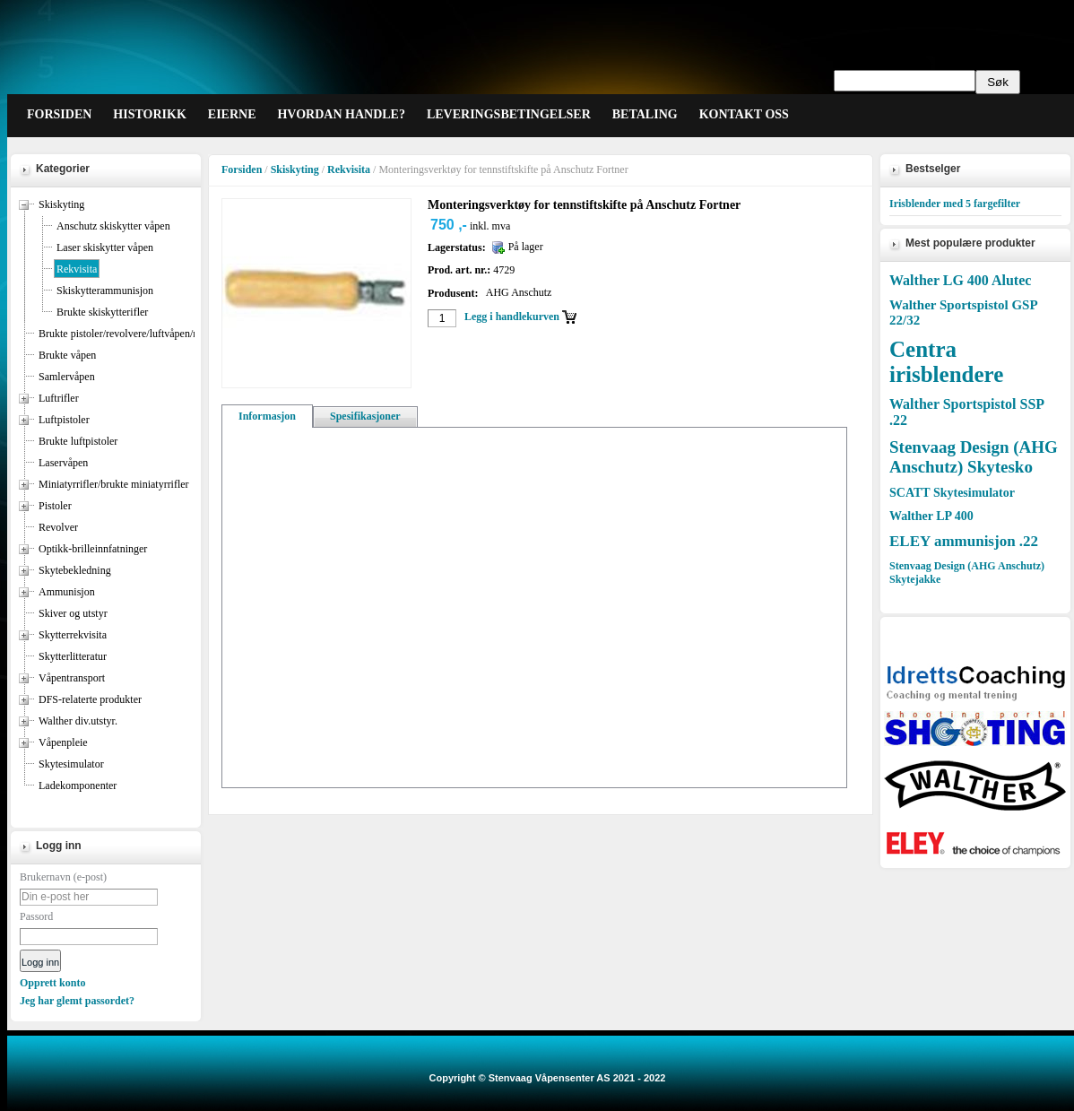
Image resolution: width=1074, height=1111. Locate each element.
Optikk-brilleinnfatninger (93, 548)
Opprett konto (52, 982)
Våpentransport (72, 678)
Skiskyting (61, 204)
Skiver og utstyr (73, 613)
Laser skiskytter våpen (104, 247)
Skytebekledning (75, 570)
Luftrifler (59, 398)
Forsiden (241, 169)
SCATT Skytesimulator (952, 492)
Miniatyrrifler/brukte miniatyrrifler (114, 484)
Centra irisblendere (946, 361)
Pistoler (55, 505)
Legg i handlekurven (511, 316)
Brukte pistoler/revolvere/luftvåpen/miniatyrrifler (145, 333)
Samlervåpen (67, 376)
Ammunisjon (67, 592)
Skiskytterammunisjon (104, 290)
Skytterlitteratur (73, 656)
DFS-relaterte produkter (90, 699)
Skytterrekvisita (73, 635)
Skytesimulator (71, 764)
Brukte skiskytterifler (102, 312)
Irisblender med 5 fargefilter (954, 203)
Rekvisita (76, 269)
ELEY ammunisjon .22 (963, 541)
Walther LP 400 (931, 516)
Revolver (58, 527)
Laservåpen (63, 462)
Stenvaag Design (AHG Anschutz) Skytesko (973, 457)
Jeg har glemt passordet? (77, 1000)
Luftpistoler (64, 419)
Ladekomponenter (78, 785)
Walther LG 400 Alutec (960, 280)
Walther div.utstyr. (78, 721)
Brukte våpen (67, 355)
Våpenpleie (63, 742)
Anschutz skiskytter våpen (113, 226)
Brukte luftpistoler (78, 441)
